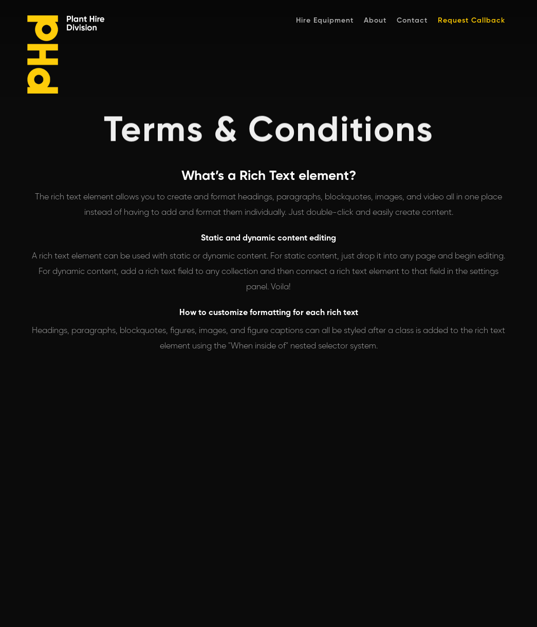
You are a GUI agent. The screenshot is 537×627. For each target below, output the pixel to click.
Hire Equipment (325, 20)
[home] (78, 57)
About (375, 20)
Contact (412, 20)
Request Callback (471, 20)
